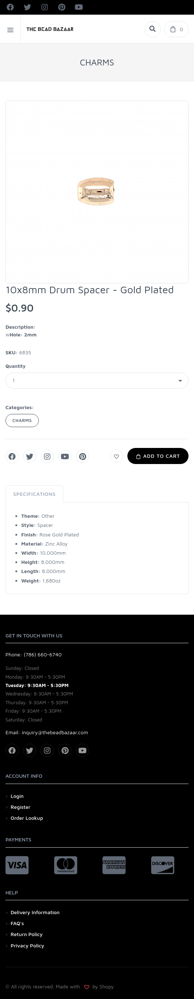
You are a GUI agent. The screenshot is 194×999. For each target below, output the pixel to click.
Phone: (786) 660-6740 (33, 654)
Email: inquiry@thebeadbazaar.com (46, 732)
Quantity (15, 366)
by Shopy (102, 986)
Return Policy (26, 934)
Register (20, 807)
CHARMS (22, 420)
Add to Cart (158, 456)
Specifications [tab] (34, 494)
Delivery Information (35, 912)
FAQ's (17, 923)
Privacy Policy (27, 945)
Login (17, 796)
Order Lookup (27, 818)
